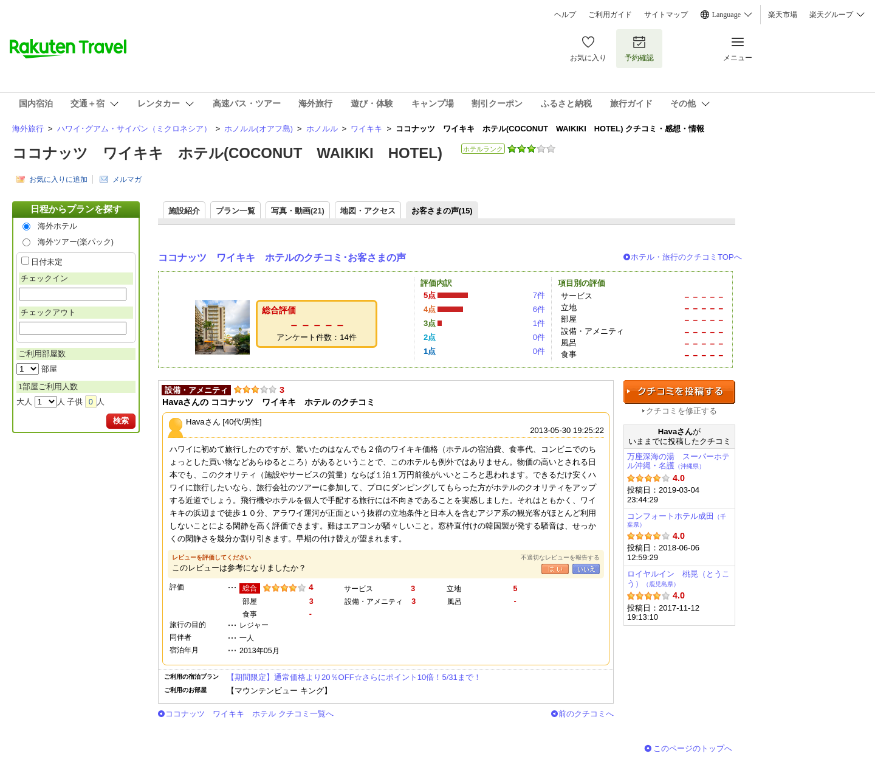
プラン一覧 (235, 210)
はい (555, 569)
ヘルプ (565, 14)
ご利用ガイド (610, 14)
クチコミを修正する (681, 410)
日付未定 (47, 261)
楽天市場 (782, 14)
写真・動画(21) (297, 210)
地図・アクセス (368, 210)
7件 (539, 295)
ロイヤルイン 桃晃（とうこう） (678, 578)
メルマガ (127, 179)
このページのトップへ (692, 748)
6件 (539, 309)
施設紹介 (184, 210)
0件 (539, 337)
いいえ (586, 569)
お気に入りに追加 (58, 179)
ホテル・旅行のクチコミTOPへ (686, 257)
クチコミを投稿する (679, 392)
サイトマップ (666, 14)
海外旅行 (28, 128)
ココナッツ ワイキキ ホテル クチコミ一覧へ (249, 713)
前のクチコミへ (586, 713)
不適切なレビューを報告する (560, 557)
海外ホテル (57, 225)
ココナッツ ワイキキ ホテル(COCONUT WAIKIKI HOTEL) (227, 153)
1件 (539, 323)
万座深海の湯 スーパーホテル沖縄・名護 (678, 461)
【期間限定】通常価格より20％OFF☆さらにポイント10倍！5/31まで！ (354, 677)
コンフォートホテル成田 (676, 519)
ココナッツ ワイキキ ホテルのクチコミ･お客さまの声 (282, 257)
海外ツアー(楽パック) (76, 241)
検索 (121, 420)
